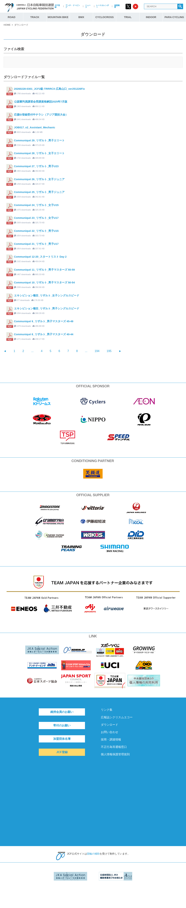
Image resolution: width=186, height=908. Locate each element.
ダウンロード (109, 724)
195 (109, 351)
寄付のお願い (62, 725)
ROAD (11, 17)
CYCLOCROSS (104, 17)
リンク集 (106, 709)
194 (97, 351)
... (32, 351)
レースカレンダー (102, 6)
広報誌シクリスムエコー (117, 717)
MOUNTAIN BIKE (58, 17)
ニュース (88, 6)
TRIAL (128, 17)
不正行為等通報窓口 (114, 746)
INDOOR (151, 17)
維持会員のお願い (61, 711)
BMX (81, 17)
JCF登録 (57, 6)
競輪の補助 (93, 853)
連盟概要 (117, 6)
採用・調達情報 (111, 739)
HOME (7, 24)
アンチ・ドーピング (72, 6)
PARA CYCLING (174, 17)
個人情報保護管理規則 (115, 754)
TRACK (34, 17)
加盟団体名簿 (62, 738)
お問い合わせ (109, 732)
